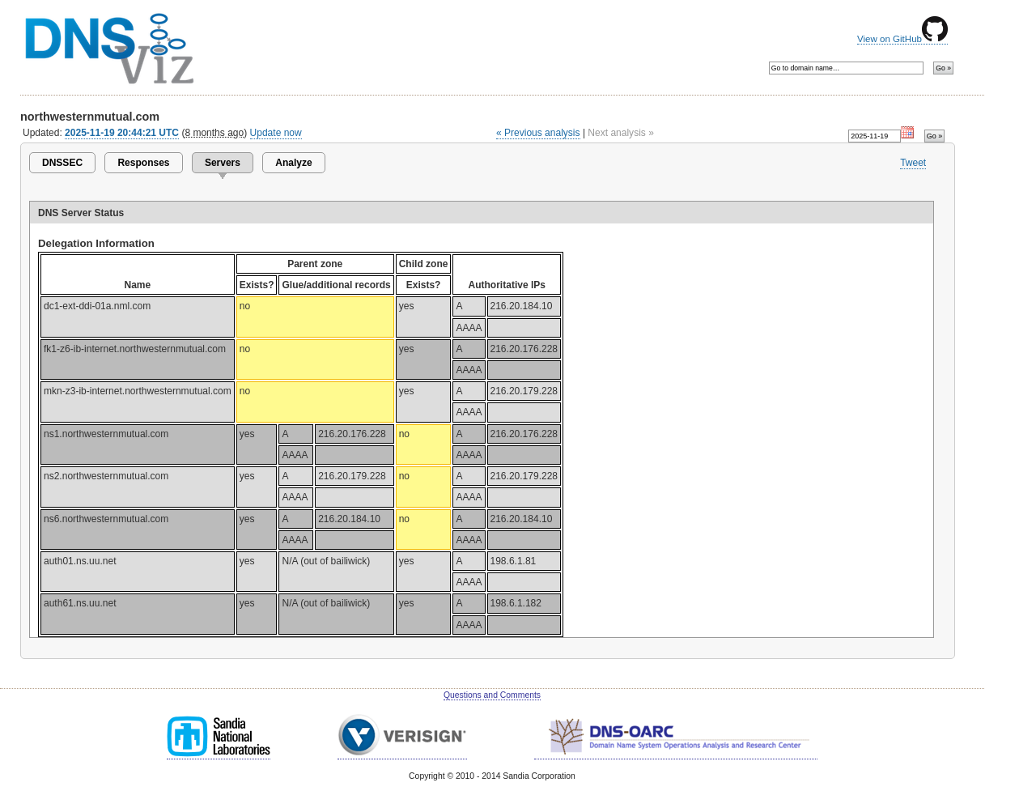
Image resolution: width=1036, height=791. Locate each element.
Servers (222, 162)
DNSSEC (62, 162)
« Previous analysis (538, 132)
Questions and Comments (492, 695)
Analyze (293, 162)
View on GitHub (902, 39)
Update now (276, 132)
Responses (143, 162)
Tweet (913, 162)
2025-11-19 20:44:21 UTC (122, 132)
